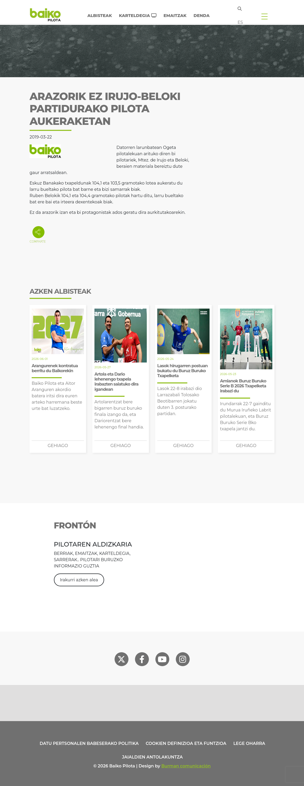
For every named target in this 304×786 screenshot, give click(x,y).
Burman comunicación (186, 765)
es (240, 22)
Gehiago (58, 445)
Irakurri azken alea (79, 579)
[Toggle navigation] (264, 16)
